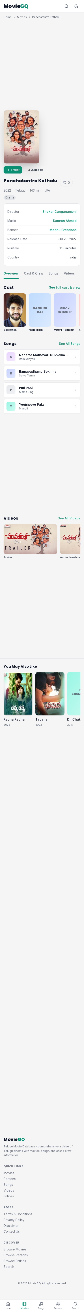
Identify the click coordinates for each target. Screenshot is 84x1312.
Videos (69, 273)
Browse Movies (15, 1249)
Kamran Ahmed (65, 221)
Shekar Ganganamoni (60, 211)
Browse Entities (15, 1261)
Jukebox (35, 169)
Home (8, 17)
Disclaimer (11, 1225)
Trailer (12, 169)
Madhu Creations (63, 230)
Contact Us (12, 1231)
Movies (22, 17)
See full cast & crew (64, 287)
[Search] (66, 6)
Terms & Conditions (18, 1214)
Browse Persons (16, 1255)
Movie (16, 6)
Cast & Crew (33, 273)
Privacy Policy (14, 1220)
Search (9, 1267)
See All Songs (69, 343)
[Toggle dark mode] (76, 6)
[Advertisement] (42, 63)
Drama (9, 197)
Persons (10, 1179)
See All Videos (69, 518)
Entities (9, 1196)
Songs (53, 273)
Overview (11, 273)
